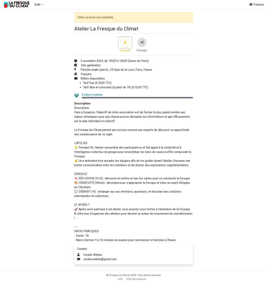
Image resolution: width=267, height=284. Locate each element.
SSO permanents (136, 279)
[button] (39, 4)
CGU (120, 279)
